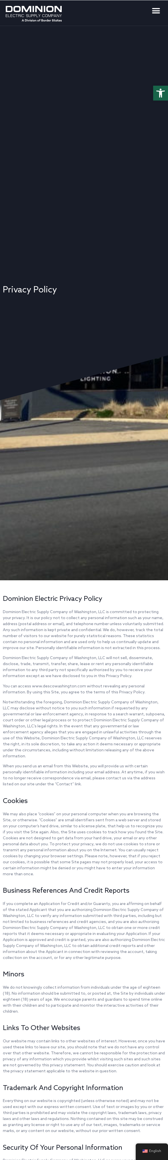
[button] (160, 93)
